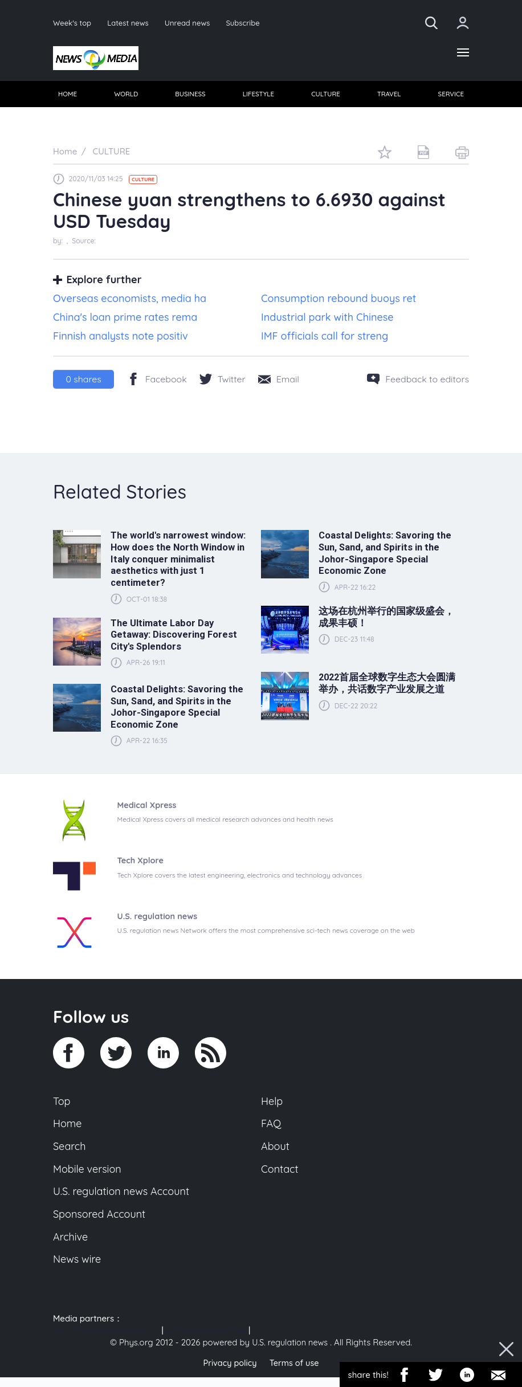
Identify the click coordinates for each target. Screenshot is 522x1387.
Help (272, 1104)
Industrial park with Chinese (327, 319)
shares (83, 381)
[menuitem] (68, 96)
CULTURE (326, 96)
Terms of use (295, 1372)
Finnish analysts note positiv (120, 338)
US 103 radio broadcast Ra (106, 1340)
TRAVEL (388, 96)
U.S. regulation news (206, 1340)
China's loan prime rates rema (125, 319)
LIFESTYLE (258, 96)
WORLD (126, 96)
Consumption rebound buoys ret (338, 301)
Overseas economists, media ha (129, 301)
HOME (68, 96)
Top (62, 1104)
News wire (78, 1268)
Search (70, 1151)
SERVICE (450, 96)
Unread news (191, 22)
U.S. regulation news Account (124, 1198)
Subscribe (248, 22)
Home (68, 1127)
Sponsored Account (101, 1221)
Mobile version (88, 1174)
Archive (71, 1245)
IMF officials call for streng (324, 338)
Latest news (130, 22)
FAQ (271, 1127)
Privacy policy (228, 1372)
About (276, 1151)
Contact (280, 1174)
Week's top (73, 22)
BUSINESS (190, 96)
